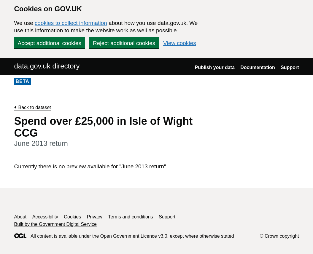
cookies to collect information (71, 23)
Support (290, 67)
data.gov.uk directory (47, 66)
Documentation (257, 67)
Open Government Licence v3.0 (133, 236)
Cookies (72, 216)
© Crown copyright (279, 236)
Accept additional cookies (49, 43)
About (20, 216)
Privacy (94, 216)
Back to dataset (34, 107)
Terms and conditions (130, 216)
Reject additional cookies (124, 43)
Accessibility (45, 216)
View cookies (179, 43)
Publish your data (215, 67)
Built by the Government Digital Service (55, 224)
